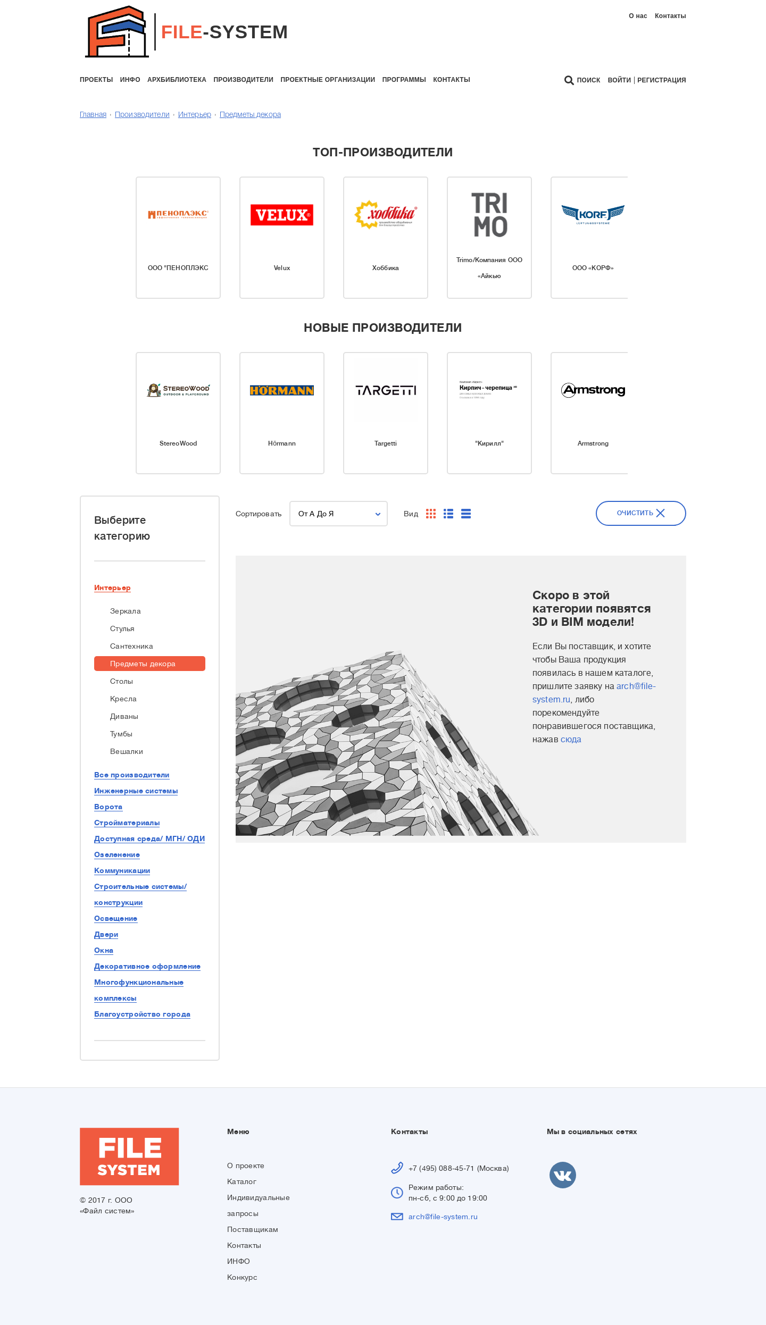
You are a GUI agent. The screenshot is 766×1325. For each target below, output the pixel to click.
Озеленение (117, 854)
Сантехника (131, 646)
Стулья (122, 628)
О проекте (246, 1165)
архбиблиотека (176, 79)
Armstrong (593, 443)
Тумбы (121, 733)
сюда (571, 739)
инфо (130, 79)
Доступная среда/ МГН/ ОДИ (149, 838)
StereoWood (178, 443)
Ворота (108, 806)
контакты (451, 79)
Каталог (241, 1181)
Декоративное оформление (147, 966)
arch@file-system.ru (443, 1216)
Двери (106, 934)
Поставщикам (252, 1229)
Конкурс (242, 1277)
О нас (638, 16)
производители (243, 79)
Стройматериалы (127, 822)
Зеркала (125, 611)
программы (404, 79)
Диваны (124, 716)
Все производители (132, 774)
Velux (282, 268)
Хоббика (385, 268)
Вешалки (126, 751)
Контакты (670, 16)
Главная (93, 115)
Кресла (123, 698)
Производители (142, 115)
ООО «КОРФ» (593, 268)
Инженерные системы (136, 790)
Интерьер (194, 115)
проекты (96, 79)
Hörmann (282, 443)
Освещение (116, 918)
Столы (121, 681)
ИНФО (238, 1261)
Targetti (385, 443)
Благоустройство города (142, 1014)
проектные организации (327, 79)
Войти (619, 80)
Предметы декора (250, 115)
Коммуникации (122, 870)
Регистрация (661, 80)
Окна (103, 950)
